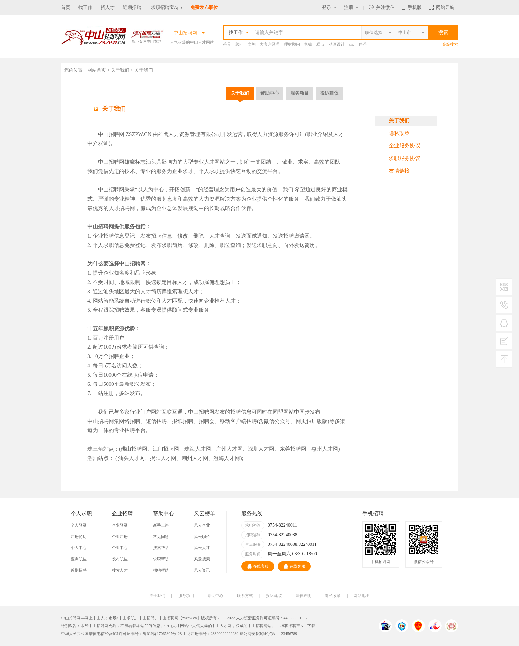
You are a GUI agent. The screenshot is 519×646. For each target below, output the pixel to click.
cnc (351, 44)
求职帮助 (161, 559)
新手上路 (161, 525)
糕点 (320, 44)
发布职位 (120, 559)
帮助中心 (269, 93)
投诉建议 (329, 93)
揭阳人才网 (163, 458)
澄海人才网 (226, 458)
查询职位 (79, 559)
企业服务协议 (404, 145)
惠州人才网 (324, 449)
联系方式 (245, 595)
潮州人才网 (195, 458)
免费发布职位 (204, 7)
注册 (351, 7)
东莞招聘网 (293, 449)
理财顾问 (292, 44)
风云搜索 (202, 559)
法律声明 (303, 595)
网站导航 (441, 7)
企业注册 (120, 536)
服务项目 (299, 93)
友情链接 (399, 171)
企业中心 (120, 547)
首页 (65, 7)
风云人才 (202, 547)
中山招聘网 (111, 134)
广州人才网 (229, 449)
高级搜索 (450, 44)
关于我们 (240, 93)
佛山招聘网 (134, 449)
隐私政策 (399, 133)
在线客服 (258, 566)
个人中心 (79, 547)
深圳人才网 (261, 449)
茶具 (227, 44)
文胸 (252, 44)
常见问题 (161, 536)
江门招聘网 (166, 449)
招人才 (108, 7)
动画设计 (337, 44)
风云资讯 (202, 570)
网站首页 (96, 70)
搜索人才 (120, 570)
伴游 (363, 44)
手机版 (412, 7)
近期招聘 (132, 7)
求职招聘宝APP (293, 626)
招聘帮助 (161, 570)
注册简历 (79, 536)
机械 (308, 44)
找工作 (85, 7)
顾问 (239, 44)
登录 (329, 7)
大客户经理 (270, 44)
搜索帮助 (161, 547)
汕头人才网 (131, 458)
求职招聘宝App (166, 7)
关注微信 (382, 7)
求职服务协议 (404, 158)
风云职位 (202, 536)
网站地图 (362, 595)
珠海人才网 (197, 449)
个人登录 (79, 525)
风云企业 (202, 525)
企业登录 (120, 525)
